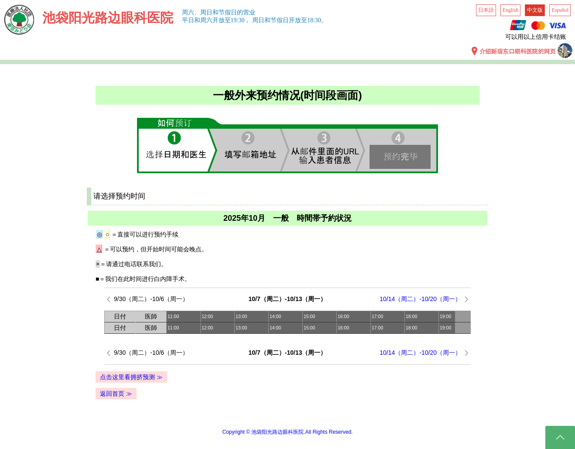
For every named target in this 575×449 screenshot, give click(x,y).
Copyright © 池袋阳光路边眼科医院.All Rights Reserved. (287, 432)
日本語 (486, 10)
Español (559, 10)
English (511, 10)
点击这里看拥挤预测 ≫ (131, 377)
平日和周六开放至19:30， (216, 20)
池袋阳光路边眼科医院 (107, 17)
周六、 (191, 12)
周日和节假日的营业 (227, 12)
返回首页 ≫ (116, 393)
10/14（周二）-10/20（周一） (420, 298)
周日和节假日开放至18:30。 (289, 20)
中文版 (535, 10)
